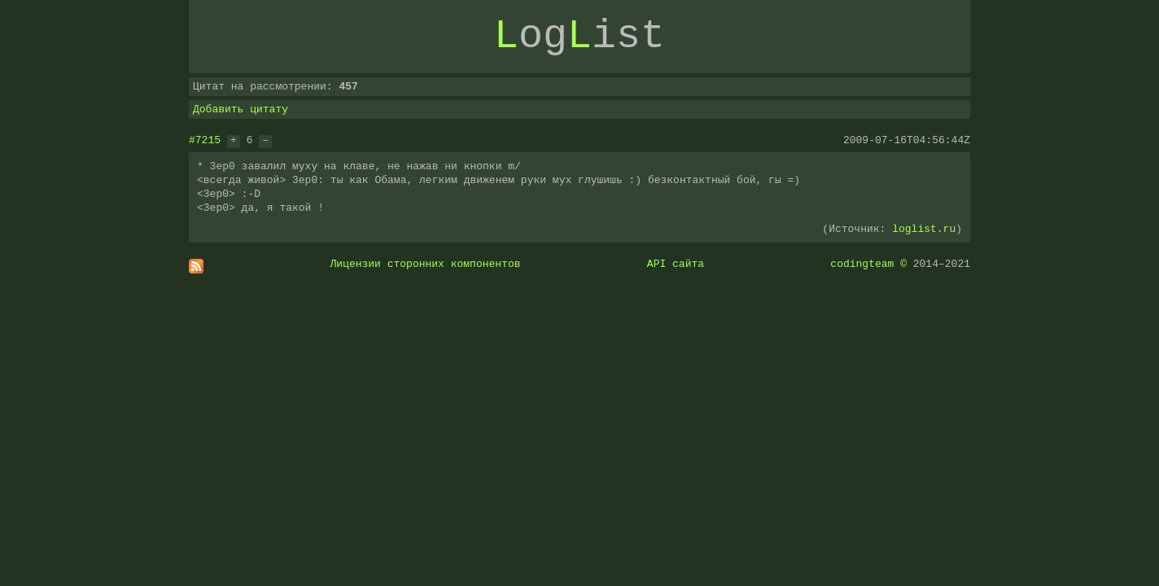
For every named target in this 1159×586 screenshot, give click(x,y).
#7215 (205, 140)
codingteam (862, 263)
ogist (579, 36)
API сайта (675, 263)
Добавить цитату (240, 109)
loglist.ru (924, 228)
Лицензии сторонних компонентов (425, 263)
